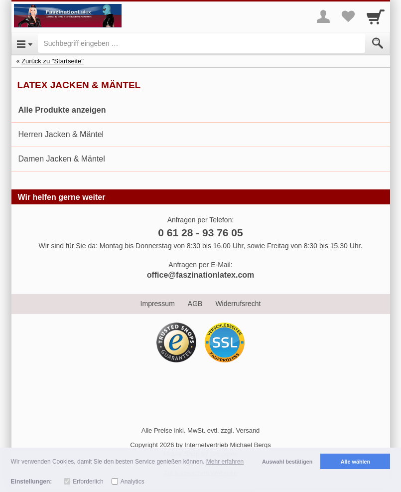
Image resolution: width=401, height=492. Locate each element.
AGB (195, 304)
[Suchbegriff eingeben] (201, 43)
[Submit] (378, 43)
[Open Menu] (24, 43)
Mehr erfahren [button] (225, 461)
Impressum (157, 304)
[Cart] (376, 16)
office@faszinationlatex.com (201, 275)
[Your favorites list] (348, 16)
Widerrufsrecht (238, 304)
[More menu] (323, 16)
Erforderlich (88, 481)
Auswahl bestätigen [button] (287, 462)
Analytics (132, 481)
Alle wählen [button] (355, 462)
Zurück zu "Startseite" (52, 61)
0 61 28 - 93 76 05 (200, 232)
